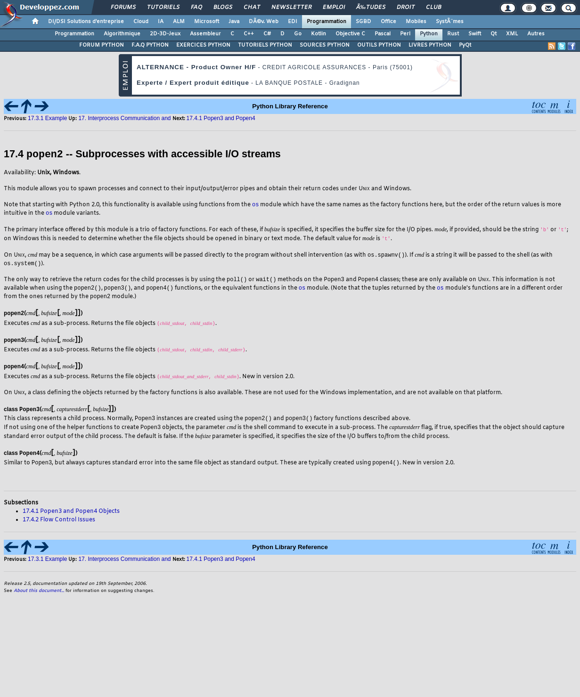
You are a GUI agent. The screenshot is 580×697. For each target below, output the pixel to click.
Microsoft (206, 21)
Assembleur (205, 34)
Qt (493, 34)
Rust (453, 34)
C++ (249, 34)
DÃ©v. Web (263, 21)
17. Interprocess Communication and (124, 118)
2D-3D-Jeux (165, 34)
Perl (405, 34)
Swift (474, 34)
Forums (123, 7)
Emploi (334, 7)
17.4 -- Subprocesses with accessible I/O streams (142, 154)
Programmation (326, 21)
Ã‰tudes (370, 7)
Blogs (222, 7)
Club (433, 7)
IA (160, 21)
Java (234, 21)
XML (512, 34)
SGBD (363, 21)
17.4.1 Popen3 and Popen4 (221, 118)
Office (388, 21)
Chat (252, 7)
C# (267, 34)
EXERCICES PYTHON (203, 45)
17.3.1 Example (47, 118)
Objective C (350, 34)
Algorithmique (122, 34)
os (255, 204)
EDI (292, 21)
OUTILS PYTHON (379, 45)
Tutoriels (163, 7)
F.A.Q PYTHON (150, 45)
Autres (536, 34)
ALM (179, 21)
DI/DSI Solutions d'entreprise (86, 21)
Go (298, 34)
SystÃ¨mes (450, 21)
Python (429, 34)
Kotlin (318, 34)
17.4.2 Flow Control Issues (59, 523)
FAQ (196, 7)
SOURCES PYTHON (325, 45)
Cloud (140, 21)
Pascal (383, 34)
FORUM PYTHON (101, 45)
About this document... (39, 594)
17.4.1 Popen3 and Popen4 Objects (71, 515)
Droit (406, 7)
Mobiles (416, 21)
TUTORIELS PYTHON (265, 45)
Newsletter (291, 7)
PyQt (465, 45)
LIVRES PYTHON (429, 45)
